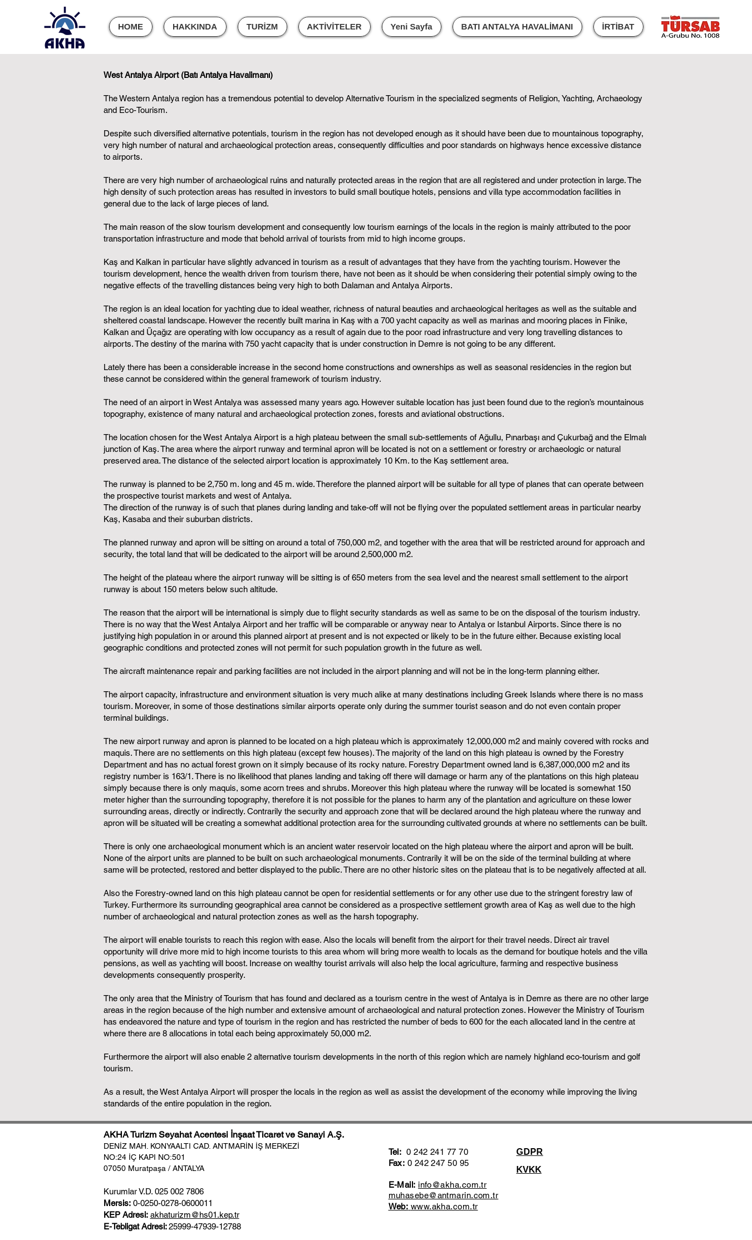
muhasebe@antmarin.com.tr (444, 1195)
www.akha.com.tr (444, 1206)
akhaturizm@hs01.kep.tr (194, 1214)
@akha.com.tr (459, 1184)
